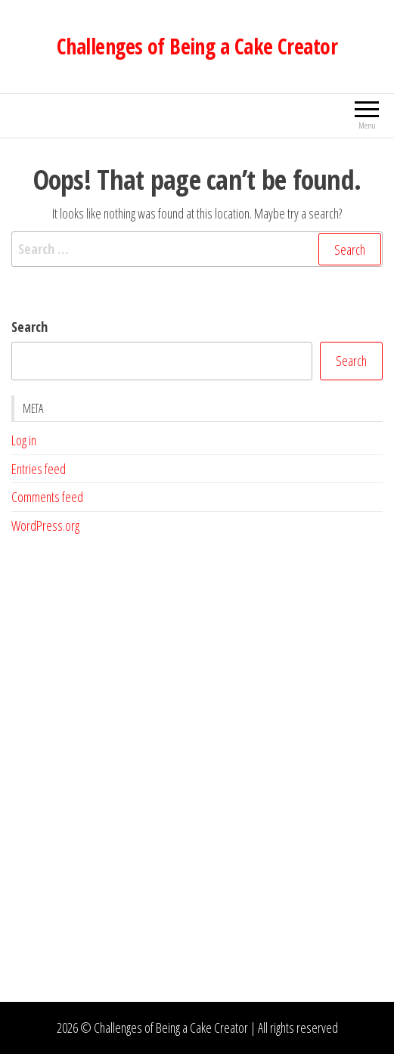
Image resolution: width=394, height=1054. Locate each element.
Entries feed (38, 469)
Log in (23, 440)
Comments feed (47, 497)
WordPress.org (45, 525)
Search (29, 327)
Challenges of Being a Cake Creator (197, 46)
